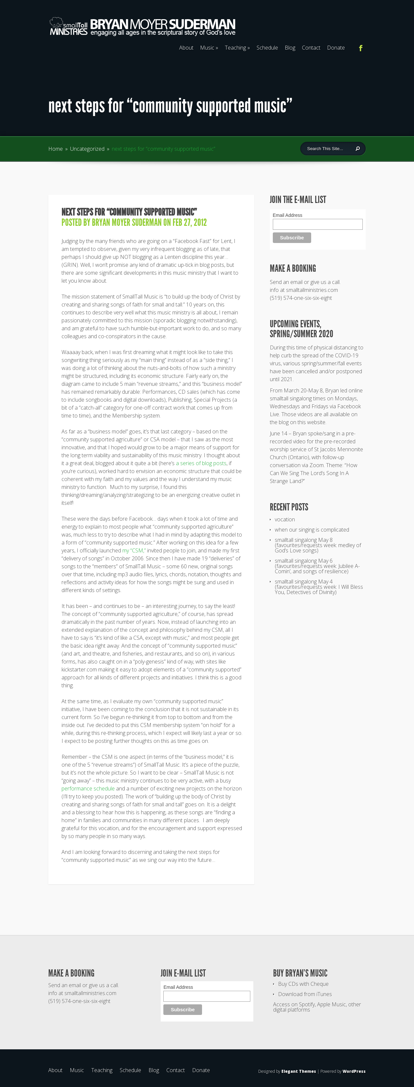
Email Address (287, 215)
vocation (285, 519)
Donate (336, 47)
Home (55, 148)
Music (209, 47)
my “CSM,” (134, 550)
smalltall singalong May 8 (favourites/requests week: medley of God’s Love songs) (318, 545)
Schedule (267, 47)
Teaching (237, 47)
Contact (311, 47)
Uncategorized (87, 148)
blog (284, 422)
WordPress (354, 1071)
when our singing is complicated (312, 529)
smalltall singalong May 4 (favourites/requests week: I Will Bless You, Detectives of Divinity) (319, 587)
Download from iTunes (305, 994)
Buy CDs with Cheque (303, 983)
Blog (290, 47)
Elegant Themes (298, 1071)
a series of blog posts (201, 463)
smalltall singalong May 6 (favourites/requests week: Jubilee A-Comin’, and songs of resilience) (317, 566)
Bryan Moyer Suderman (127, 222)
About (186, 47)
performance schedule (88, 788)
